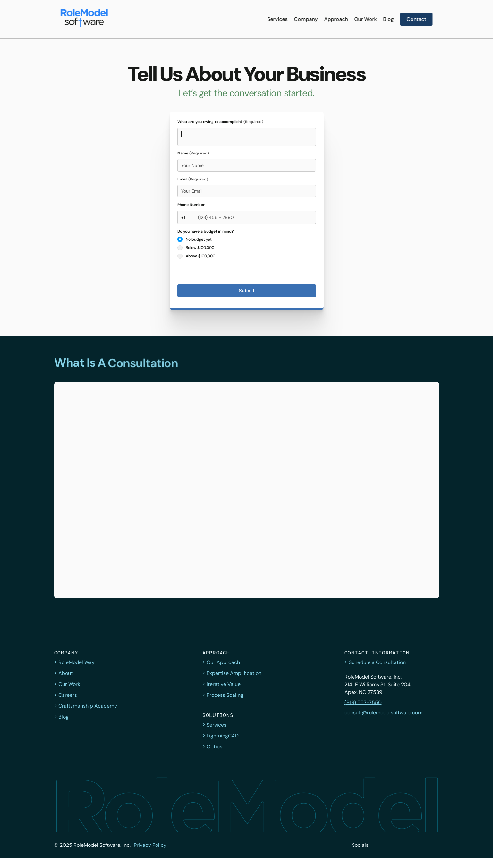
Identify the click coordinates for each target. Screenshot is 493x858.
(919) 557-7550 (363, 702)
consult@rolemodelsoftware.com (383, 712)
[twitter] (377, 845)
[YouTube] (434, 845)
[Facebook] (392, 845)
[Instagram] (406, 845)
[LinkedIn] (420, 845)
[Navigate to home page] (84, 19)
